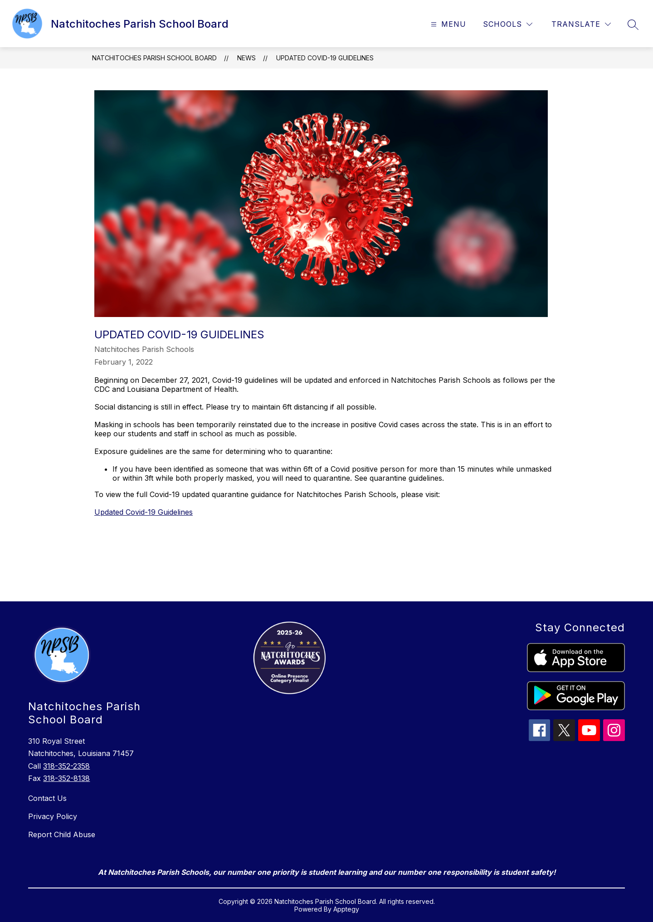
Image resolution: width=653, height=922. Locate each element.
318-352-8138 (66, 778)
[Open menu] (447, 24)
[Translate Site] (581, 24)
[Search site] (633, 24)
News (246, 58)
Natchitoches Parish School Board (154, 58)
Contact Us (47, 798)
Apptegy (346, 909)
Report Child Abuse (61, 834)
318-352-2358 (66, 766)
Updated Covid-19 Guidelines (325, 58)
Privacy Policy (52, 816)
